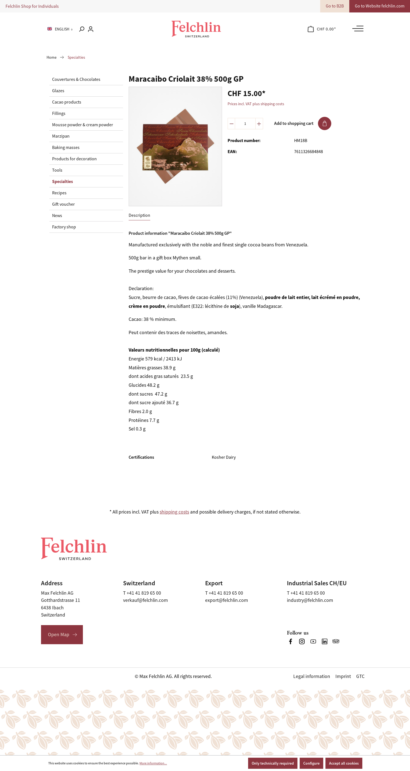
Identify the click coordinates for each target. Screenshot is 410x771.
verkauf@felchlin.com (145, 600)
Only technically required (273, 763)
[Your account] (91, 29)
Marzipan (61, 136)
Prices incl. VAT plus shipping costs (256, 103)
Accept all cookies (344, 763)
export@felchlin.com (226, 600)
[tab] (139, 215)
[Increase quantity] (259, 123)
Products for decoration (74, 159)
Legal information (311, 676)
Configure (311, 763)
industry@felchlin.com (310, 600)
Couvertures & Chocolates (76, 79)
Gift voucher (63, 204)
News (57, 215)
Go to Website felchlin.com (379, 6)
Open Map (58, 634)
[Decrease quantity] (231, 123)
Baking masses (66, 147)
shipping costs (174, 512)
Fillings (58, 113)
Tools (57, 170)
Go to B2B (335, 6)
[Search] (81, 29)
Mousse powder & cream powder (82, 125)
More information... (153, 763)
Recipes (59, 193)
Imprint (343, 676)
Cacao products (66, 102)
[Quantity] (245, 123)
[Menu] (356, 28)
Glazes (58, 91)
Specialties (62, 181)
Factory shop (64, 227)
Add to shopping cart (302, 123)
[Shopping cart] (322, 29)
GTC (360, 676)
